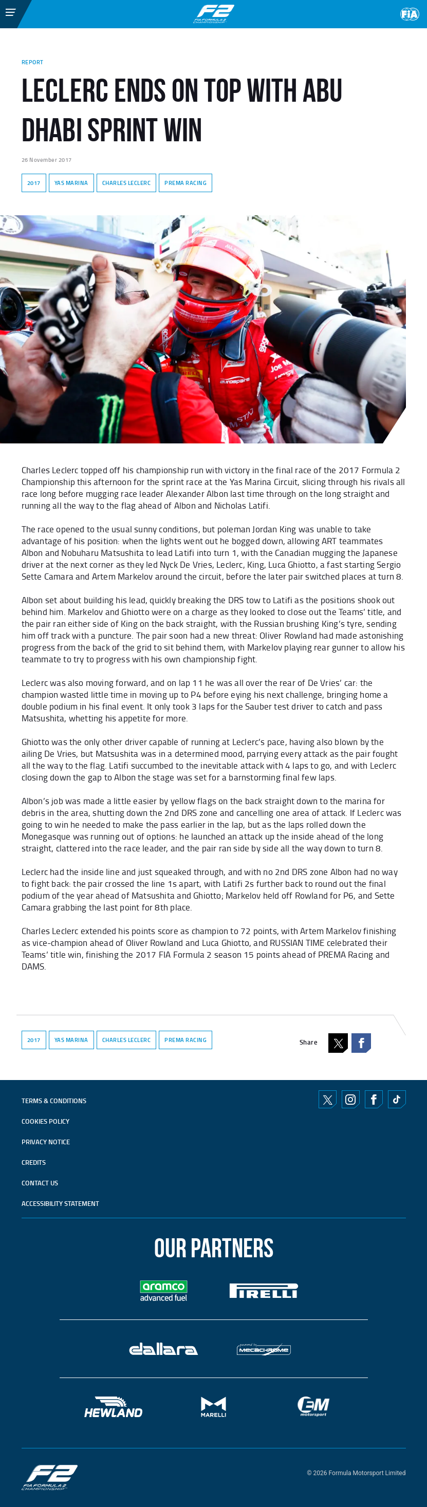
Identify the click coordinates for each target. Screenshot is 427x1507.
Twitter (327, 1099)
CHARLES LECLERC (126, 183)
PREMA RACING (185, 183)
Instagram (350, 1099)
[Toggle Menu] (3, 11)
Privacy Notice (46, 1141)
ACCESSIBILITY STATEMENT (60, 1203)
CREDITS (34, 1162)
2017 (34, 183)
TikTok (397, 1099)
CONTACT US (40, 1182)
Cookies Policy (45, 1121)
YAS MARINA (71, 183)
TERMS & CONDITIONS (54, 1100)
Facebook (361, 1043)
